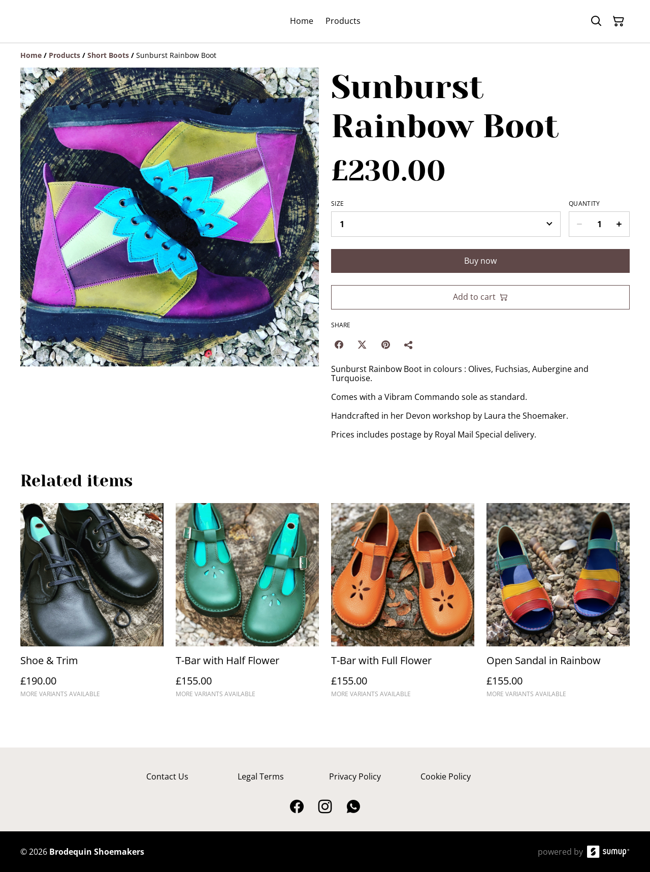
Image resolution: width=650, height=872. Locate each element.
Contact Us (167, 776)
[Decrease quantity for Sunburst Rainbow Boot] (579, 224)
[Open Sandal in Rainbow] (558, 605)
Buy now (480, 260)
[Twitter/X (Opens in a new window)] (362, 344)
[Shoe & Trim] (92, 605)
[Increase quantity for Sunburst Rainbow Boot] (619, 224)
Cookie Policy (445, 776)
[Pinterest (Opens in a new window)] (385, 344)
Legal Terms (261, 776)
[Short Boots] (108, 55)
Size (337, 203)
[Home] (31, 55)
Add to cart (480, 296)
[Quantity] (599, 224)
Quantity (584, 203)
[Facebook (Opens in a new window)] (338, 344)
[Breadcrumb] (325, 55)
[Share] (408, 344)
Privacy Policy (355, 776)
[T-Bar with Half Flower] (247, 605)
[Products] (64, 55)
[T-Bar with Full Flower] (402, 605)
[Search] (596, 21)
